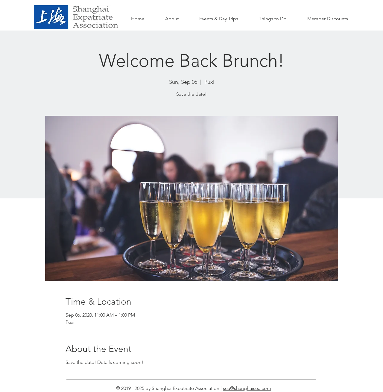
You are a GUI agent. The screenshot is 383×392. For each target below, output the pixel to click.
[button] (272, 18)
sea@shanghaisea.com (247, 388)
